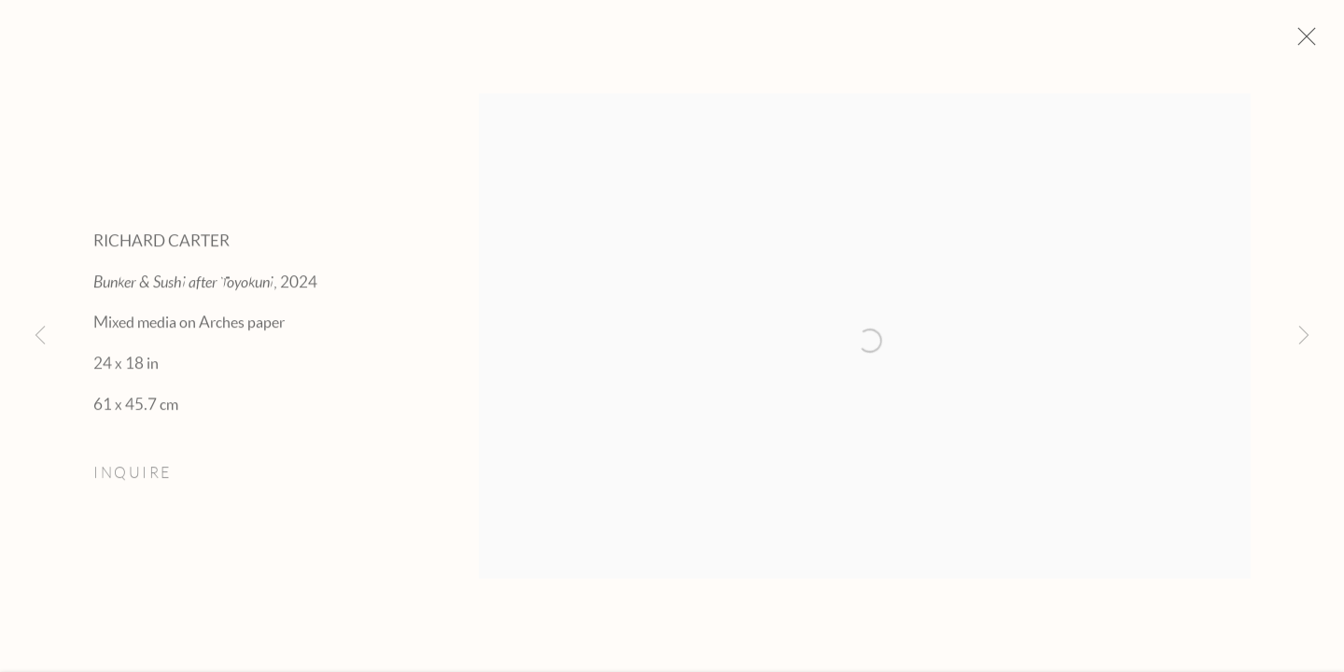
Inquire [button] (132, 480)
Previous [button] (40, 336)
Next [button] (1304, 336)
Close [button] (1310, 42)
